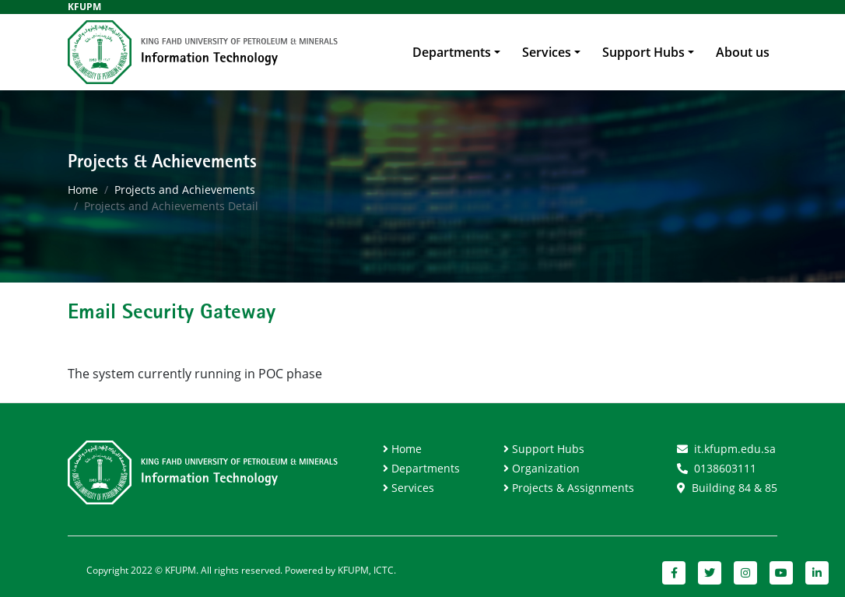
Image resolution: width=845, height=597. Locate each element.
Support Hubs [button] (643, 52)
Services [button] (546, 52)
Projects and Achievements (184, 189)
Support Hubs (548, 448)
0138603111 (725, 468)
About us (743, 52)
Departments (425, 468)
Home (83, 189)
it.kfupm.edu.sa (735, 448)
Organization (546, 468)
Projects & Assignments (573, 487)
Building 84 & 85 (734, 487)
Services (412, 487)
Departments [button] (451, 52)
